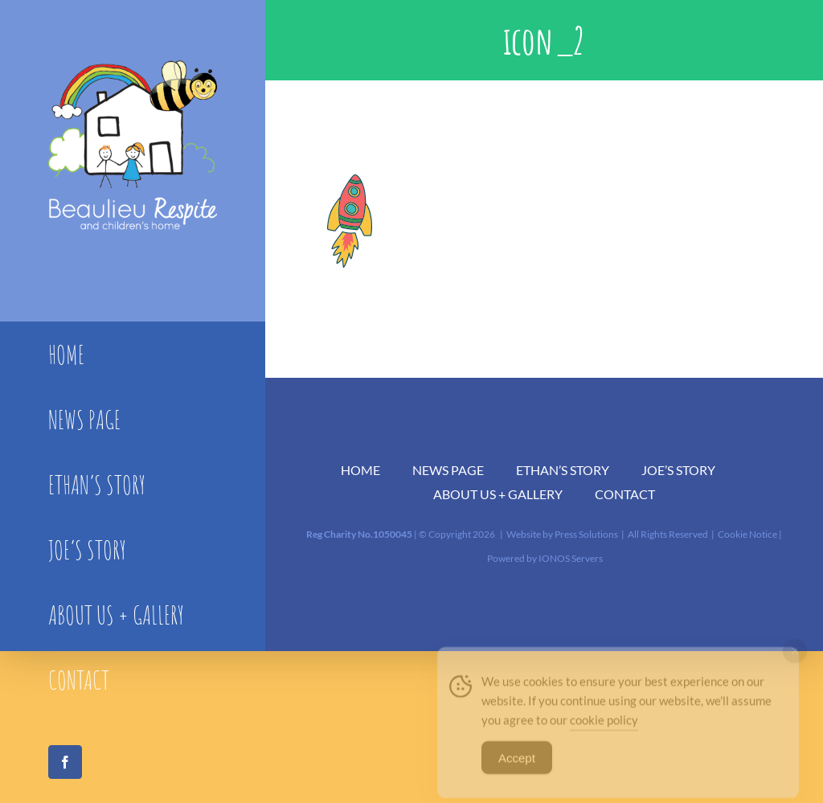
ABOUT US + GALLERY (498, 494)
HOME (360, 469)
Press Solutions (586, 534)
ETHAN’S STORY (562, 469)
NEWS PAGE (448, 469)
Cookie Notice (747, 534)
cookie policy (604, 728)
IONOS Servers (570, 558)
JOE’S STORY (678, 469)
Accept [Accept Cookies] (516, 766)
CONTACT (625, 494)
